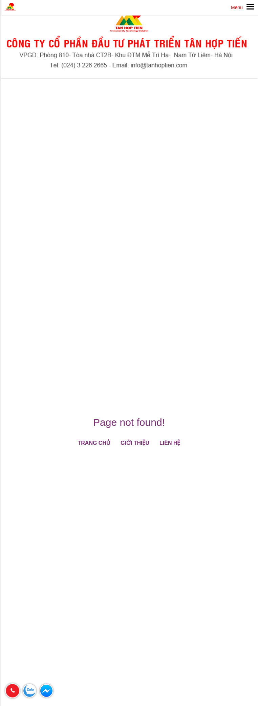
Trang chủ (94, 443)
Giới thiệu (135, 443)
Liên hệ (169, 443)
